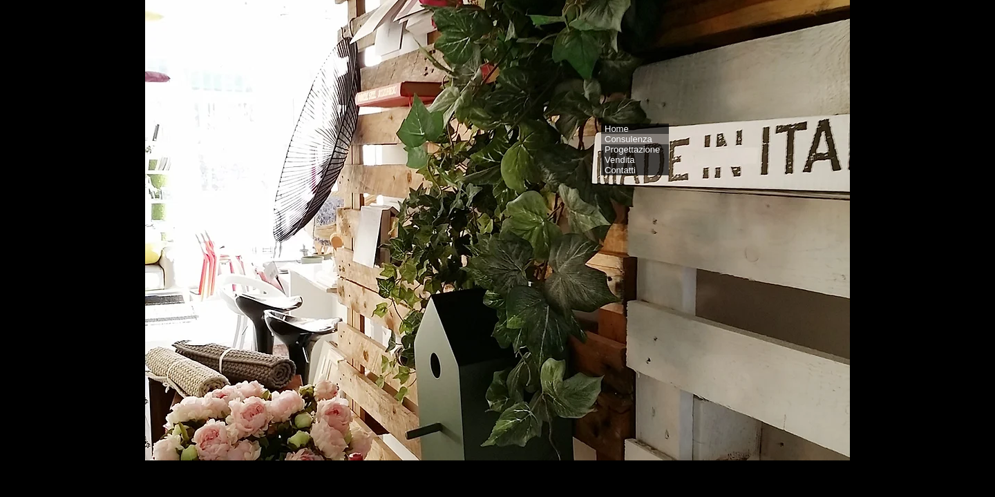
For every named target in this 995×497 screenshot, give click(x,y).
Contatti (620, 170)
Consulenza (628, 139)
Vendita (619, 160)
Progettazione (632, 149)
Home (617, 129)
